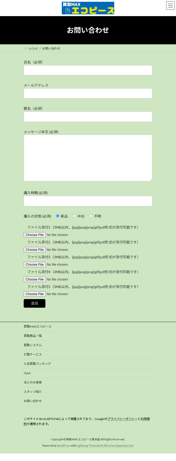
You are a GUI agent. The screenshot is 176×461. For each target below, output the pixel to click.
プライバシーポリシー (122, 426)
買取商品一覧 (33, 343)
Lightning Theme (87, 453)
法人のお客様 (33, 390)
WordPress (63, 453)
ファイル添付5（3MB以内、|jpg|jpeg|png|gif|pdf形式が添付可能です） (82, 302)
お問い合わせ (33, 408)
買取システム (33, 352)
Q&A (27, 380)
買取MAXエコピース (37, 334)
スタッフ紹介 (33, 399)
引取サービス (33, 362)
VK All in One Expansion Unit (117, 453)
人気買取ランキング (37, 371)
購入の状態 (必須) (37, 224)
